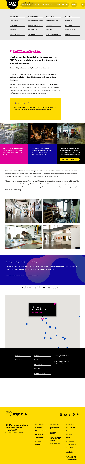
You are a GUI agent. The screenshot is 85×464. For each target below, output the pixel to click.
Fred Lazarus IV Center (34, 25)
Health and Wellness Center (35, 20)
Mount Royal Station (15, 34)
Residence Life (19, 360)
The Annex (67, 34)
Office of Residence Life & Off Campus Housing (61, 362)
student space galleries (17, 77)
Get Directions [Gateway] (37, 312)
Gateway (49, 25)
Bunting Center (14, 20)
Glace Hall (37, 369)
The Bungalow (32, 34)
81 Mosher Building (33, 16)
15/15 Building (14, 16)
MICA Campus (18, 355)
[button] (45, 333)
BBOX (26, 77)
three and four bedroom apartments (42, 84)
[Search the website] (83, 4)
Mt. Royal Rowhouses (70, 30)
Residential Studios (39, 373)
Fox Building (13, 25)
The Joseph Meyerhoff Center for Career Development (61, 356)
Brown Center (68, 16)
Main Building (13, 30)
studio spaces (52, 74)
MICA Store (49, 30)
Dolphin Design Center (52, 20)
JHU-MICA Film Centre (52, 34)
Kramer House (68, 25)
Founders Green (69, 20)
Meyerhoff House (32, 30)
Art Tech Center (50, 16)
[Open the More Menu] (74, 4)
